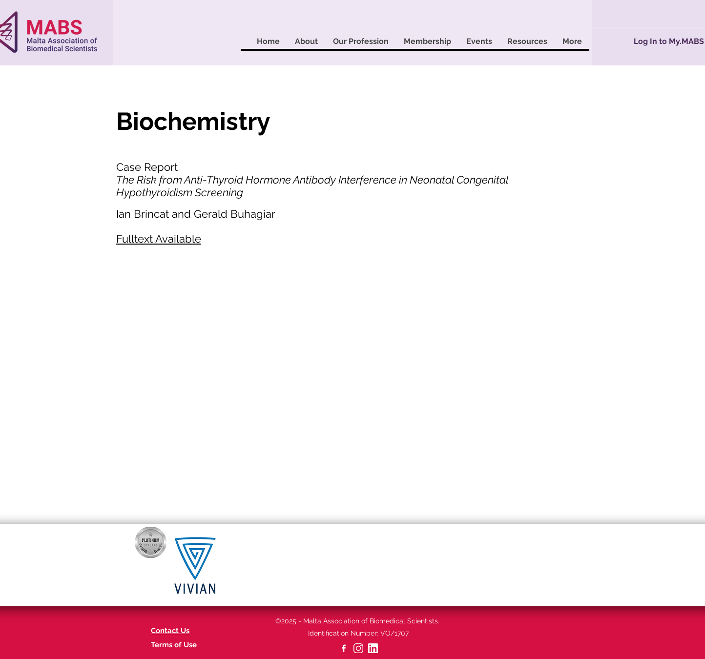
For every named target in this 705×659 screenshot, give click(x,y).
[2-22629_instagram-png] (358, 648)
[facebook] (344, 648)
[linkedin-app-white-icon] (373, 648)
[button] (306, 41)
